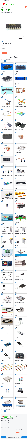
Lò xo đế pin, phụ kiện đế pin (18, 152)
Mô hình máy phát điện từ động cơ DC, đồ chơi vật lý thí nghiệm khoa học (20, 222)
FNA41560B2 (16, 71)
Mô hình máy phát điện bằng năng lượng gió (6, 221)
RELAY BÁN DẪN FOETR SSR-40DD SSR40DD (6, 302)
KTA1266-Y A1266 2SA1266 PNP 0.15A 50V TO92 (7, 279)
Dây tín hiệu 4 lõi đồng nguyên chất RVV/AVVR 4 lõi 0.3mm (20, 164)
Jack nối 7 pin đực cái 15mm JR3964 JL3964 (19, 175)
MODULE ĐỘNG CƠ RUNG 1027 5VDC (19, 360)
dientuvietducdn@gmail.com (5, 420)
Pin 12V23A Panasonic (4, 210)
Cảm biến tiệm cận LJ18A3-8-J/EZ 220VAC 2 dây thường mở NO (20, 245)
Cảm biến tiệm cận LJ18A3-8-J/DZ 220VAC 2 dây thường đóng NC (7, 245)
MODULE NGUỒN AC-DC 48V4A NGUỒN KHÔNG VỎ (7, 198)
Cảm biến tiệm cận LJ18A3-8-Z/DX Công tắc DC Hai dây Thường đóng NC (20, 233)
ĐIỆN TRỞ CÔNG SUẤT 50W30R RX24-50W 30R (20, 198)
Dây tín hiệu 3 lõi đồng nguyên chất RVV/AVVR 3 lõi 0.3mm (7, 176)
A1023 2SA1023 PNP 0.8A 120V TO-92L (19, 279)
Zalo (15, 432)
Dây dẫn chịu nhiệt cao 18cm (18, 83)
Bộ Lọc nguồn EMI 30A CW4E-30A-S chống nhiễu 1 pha (7, 406)
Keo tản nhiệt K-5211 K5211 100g (18, 383)
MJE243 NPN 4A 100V (4, 360)
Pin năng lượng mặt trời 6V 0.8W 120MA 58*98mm (7, 129)
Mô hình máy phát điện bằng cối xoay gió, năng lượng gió (20, 106)
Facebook (18, 432)
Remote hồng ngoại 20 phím (18, 337)
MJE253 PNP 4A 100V (17, 348)
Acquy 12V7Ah (16, 210)
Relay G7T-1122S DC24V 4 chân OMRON (6, 256)
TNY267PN (3, 83)
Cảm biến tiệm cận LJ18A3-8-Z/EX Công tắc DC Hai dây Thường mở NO (7, 233)
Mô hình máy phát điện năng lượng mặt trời (6, 106)
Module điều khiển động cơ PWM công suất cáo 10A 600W (7, 349)
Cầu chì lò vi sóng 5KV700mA (5, 94)
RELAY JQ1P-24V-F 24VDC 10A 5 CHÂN (19, 129)
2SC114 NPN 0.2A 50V (17, 325)
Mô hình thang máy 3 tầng (17, 94)
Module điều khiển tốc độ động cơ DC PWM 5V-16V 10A (7, 187)
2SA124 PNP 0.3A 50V (4, 337)
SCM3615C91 (3, 71)
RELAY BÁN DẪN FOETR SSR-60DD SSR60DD (19, 302)
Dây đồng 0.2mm (3, 152)
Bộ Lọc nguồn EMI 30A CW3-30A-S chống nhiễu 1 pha (20, 406)
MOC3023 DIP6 (3, 383)
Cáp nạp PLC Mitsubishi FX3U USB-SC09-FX (6, 325)
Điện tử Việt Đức (18, 437)
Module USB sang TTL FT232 (18, 256)
